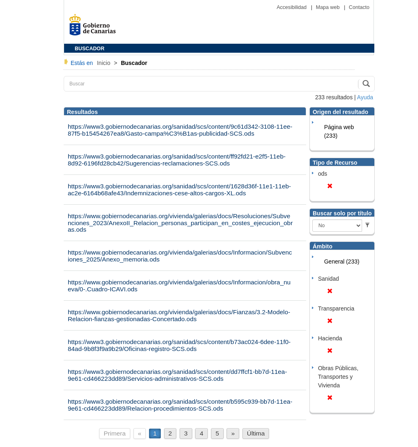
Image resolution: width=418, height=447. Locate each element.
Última (256, 433)
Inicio (104, 63)
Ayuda (365, 97)
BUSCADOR (89, 48)
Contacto (359, 7)
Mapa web (328, 7)
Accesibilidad (292, 7)
